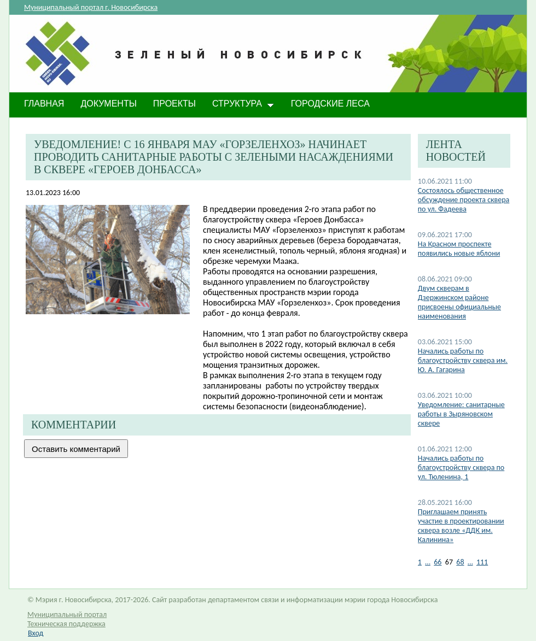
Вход (35, 633)
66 (437, 562)
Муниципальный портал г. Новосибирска (91, 7)
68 (460, 562)
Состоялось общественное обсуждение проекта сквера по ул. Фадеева (464, 200)
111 (482, 562)
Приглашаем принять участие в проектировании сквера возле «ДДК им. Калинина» (461, 525)
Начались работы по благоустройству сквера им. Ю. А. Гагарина (463, 360)
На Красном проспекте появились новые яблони (459, 248)
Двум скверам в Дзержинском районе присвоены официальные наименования (459, 302)
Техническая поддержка (66, 623)
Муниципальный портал (67, 614)
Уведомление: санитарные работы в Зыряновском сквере (461, 414)
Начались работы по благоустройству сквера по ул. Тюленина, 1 (461, 467)
